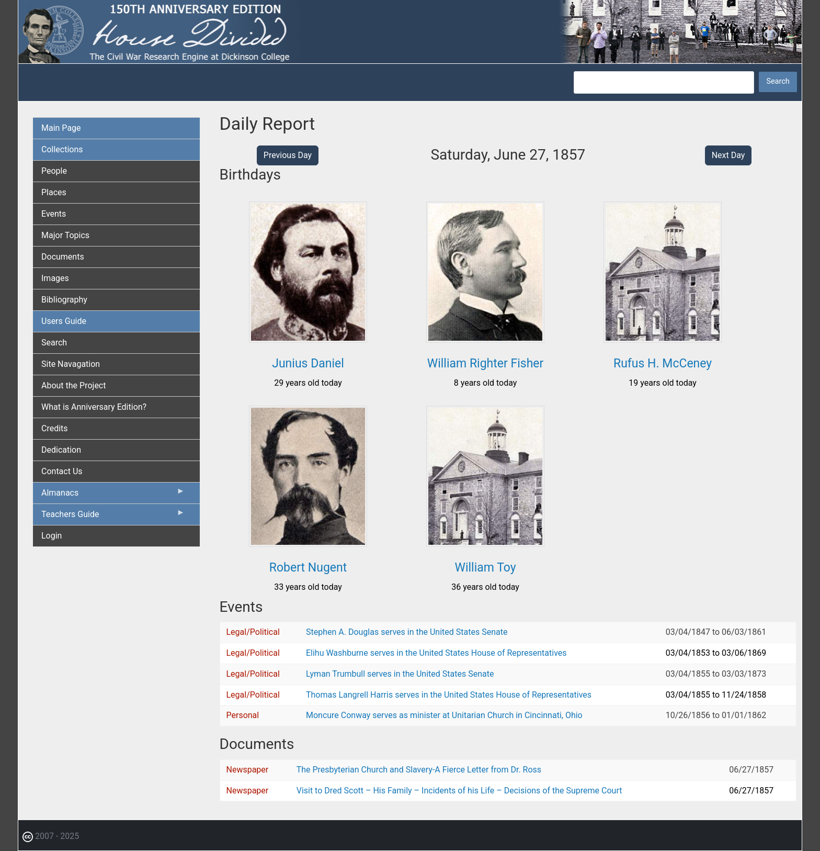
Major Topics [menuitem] (65, 235)
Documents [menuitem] (62, 257)
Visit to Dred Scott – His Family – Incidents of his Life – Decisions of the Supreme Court (459, 791)
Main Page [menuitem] (61, 128)
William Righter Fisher (485, 363)
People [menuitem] (54, 171)
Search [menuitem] (54, 343)
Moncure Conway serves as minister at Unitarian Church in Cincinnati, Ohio (444, 715)
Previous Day (288, 155)
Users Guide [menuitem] (63, 321)
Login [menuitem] (51, 536)
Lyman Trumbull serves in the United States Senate (400, 674)
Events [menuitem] (53, 214)
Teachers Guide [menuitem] (113, 516)
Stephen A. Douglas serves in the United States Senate (406, 632)
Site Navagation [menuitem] (70, 364)
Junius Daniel (308, 363)
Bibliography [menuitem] (64, 300)
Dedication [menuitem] (61, 450)
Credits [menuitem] (54, 428)
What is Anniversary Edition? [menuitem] (93, 407)
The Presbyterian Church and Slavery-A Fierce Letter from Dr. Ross (419, 770)
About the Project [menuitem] (73, 385)
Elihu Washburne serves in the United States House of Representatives (436, 653)
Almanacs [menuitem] (113, 495)
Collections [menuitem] (62, 149)
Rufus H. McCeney (662, 363)
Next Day (728, 155)
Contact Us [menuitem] (62, 471)
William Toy (485, 568)
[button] (308, 339)
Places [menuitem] (53, 192)
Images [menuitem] (55, 278)
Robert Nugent (308, 568)
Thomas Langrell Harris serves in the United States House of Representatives (448, 695)
